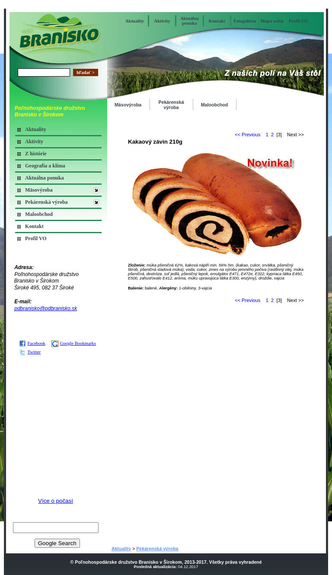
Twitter (30, 352)
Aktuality (134, 21)
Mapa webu (272, 21)
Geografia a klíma (45, 166)
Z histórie (36, 154)
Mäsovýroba (39, 190)
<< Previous (247, 134)
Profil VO (298, 21)
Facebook (32, 343)
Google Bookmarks (73, 343)
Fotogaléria (244, 21)
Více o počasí (55, 501)
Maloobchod (39, 214)
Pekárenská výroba (46, 202)
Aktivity (162, 21)
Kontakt (217, 21)
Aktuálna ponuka (189, 21)
